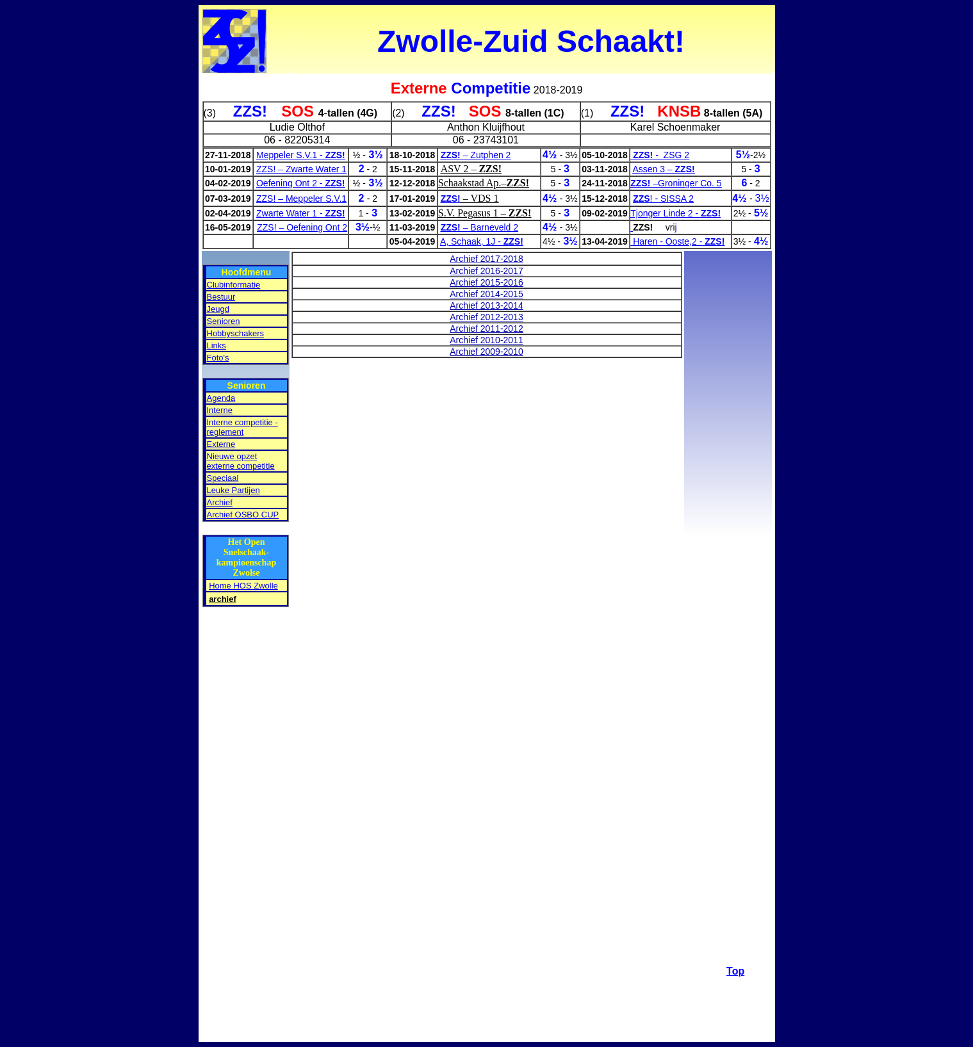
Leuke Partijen (233, 490)
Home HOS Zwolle (243, 585)
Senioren (223, 321)
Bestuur (221, 297)
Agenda (221, 398)
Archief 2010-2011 (486, 340)
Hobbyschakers (236, 333)
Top (735, 971)
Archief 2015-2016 (486, 282)
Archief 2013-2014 (486, 305)
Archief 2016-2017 (486, 271)
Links (216, 345)
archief (222, 599)
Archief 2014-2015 (486, 294)
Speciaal (223, 478)
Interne (220, 410)
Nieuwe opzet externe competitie (241, 461)
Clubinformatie (234, 284)
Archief (220, 502)
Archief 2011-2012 (486, 328)
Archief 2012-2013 (486, 317)
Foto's (218, 357)
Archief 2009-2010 (486, 351)
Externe (221, 444)
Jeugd (218, 309)
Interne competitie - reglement (242, 427)
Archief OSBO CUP (243, 514)
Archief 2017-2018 (486, 259)
